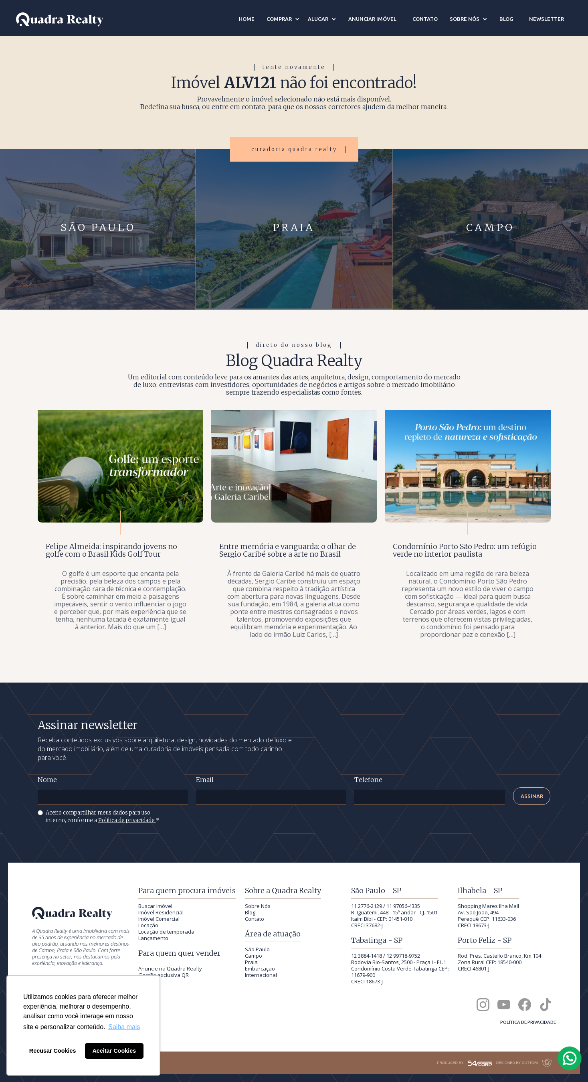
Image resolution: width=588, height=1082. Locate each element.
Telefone (368, 780)
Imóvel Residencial (161, 912)
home (247, 19)
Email (205, 780)
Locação (148, 925)
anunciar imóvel (372, 19)
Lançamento (153, 938)
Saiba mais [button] (124, 1026)
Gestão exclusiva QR (163, 975)
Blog (250, 912)
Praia (251, 962)
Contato (254, 918)
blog (506, 19)
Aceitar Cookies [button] (114, 1051)
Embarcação (260, 968)
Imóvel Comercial (159, 918)
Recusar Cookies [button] (52, 1051)
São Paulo (257, 949)
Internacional (261, 975)
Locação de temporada (166, 931)
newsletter (546, 19)
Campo (253, 955)
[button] (283, 18)
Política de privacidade (127, 820)
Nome (47, 780)
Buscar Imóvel (155, 906)
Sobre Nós (258, 906)
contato (425, 19)
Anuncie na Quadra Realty (170, 968)
